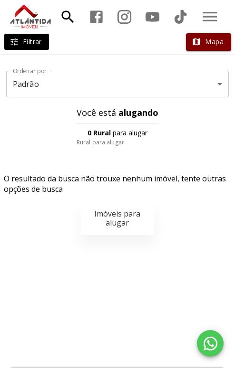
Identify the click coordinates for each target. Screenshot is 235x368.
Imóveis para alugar (117, 218)
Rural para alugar (100, 142)
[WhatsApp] (210, 343)
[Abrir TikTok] (180, 17)
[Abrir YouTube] (152, 17)
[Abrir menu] (210, 16)
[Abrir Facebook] (96, 17)
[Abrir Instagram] (124, 17)
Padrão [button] (26, 84)
